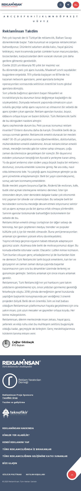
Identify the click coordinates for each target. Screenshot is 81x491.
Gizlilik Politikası (12, 474)
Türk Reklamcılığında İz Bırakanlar (27, 449)
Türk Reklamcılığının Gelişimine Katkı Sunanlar (35, 456)
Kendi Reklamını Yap (15, 442)
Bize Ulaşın (9, 463)
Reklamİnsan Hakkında (18, 428)
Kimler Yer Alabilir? (15, 435)
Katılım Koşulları (35, 474)
